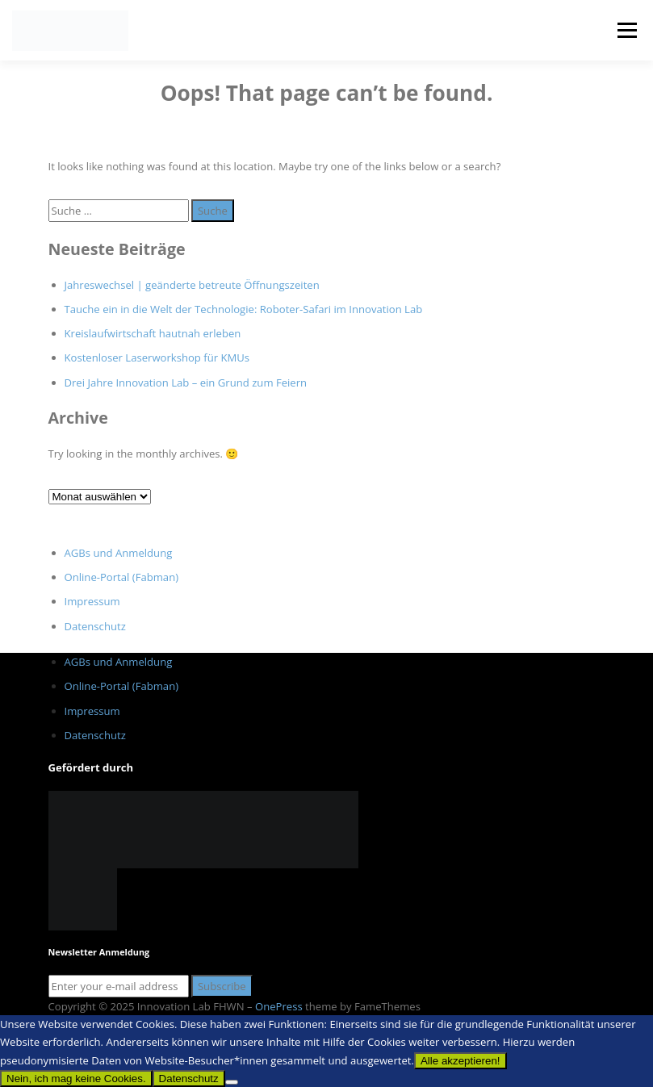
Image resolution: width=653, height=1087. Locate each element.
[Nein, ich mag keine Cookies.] (231, 1082)
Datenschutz (95, 626)
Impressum (92, 601)
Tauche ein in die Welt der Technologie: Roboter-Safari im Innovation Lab (244, 309)
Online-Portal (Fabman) (122, 577)
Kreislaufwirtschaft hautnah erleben (153, 333)
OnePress (279, 1006)
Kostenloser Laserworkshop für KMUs (157, 357)
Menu (627, 30)
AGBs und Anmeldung (119, 553)
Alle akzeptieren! (460, 1061)
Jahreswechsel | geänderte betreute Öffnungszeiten (192, 285)
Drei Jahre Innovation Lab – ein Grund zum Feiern (186, 382)
